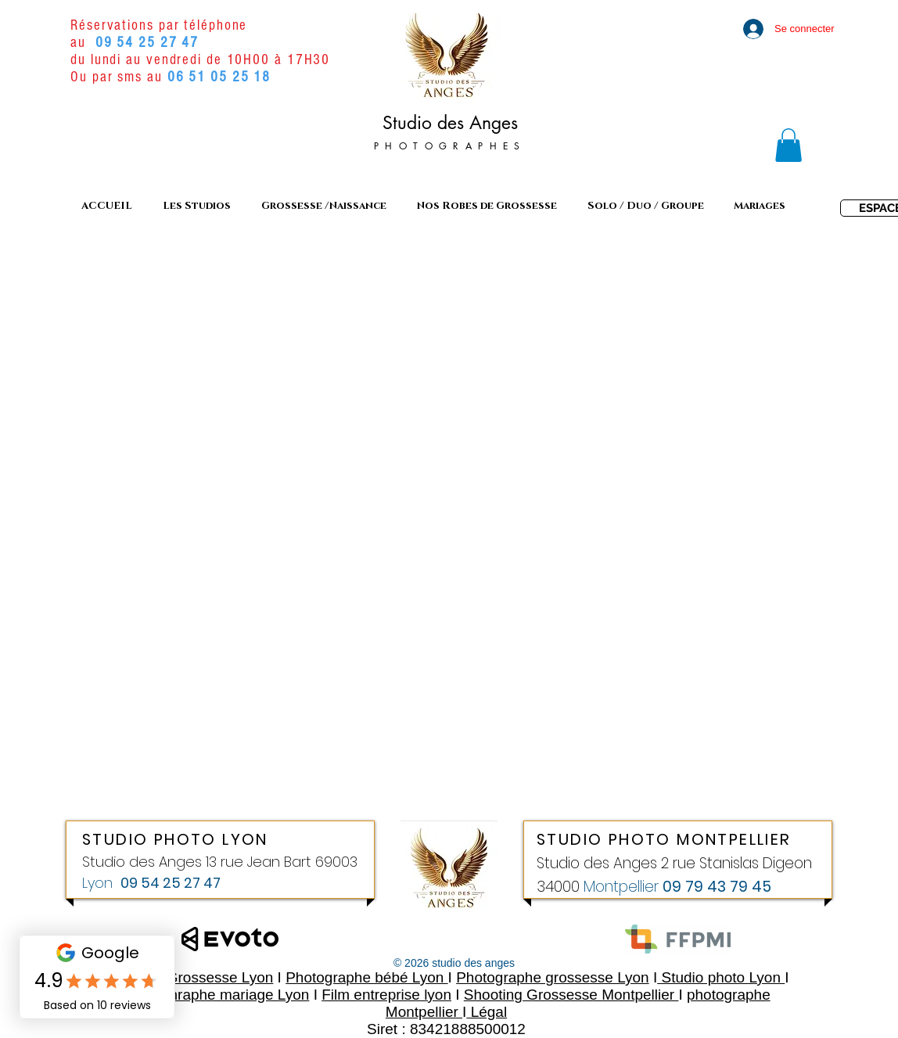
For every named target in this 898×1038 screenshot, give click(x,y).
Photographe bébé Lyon (366, 977)
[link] (788, 145)
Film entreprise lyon (386, 994)
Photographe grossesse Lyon (552, 977)
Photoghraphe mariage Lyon (215, 994)
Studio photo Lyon (721, 977)
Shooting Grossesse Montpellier (571, 994)
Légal (486, 1012)
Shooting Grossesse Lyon (188, 977)
